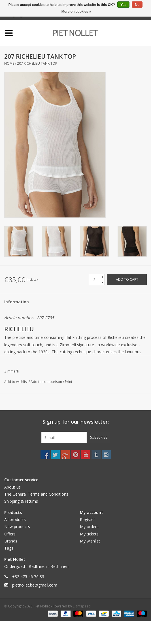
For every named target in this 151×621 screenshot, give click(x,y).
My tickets (89, 534)
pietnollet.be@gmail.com (34, 585)
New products (17, 526)
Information (16, 301)
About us (12, 487)
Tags (8, 548)
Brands (10, 541)
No (137, 5)
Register (87, 519)
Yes (123, 5)
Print (68, 381)
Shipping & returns (21, 501)
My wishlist (90, 541)
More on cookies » (76, 12)
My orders (89, 526)
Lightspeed (82, 606)
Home (9, 63)
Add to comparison (47, 381)
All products (15, 519)
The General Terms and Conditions (36, 494)
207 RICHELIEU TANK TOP (37, 63)
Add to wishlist (16, 381)
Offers (10, 534)
